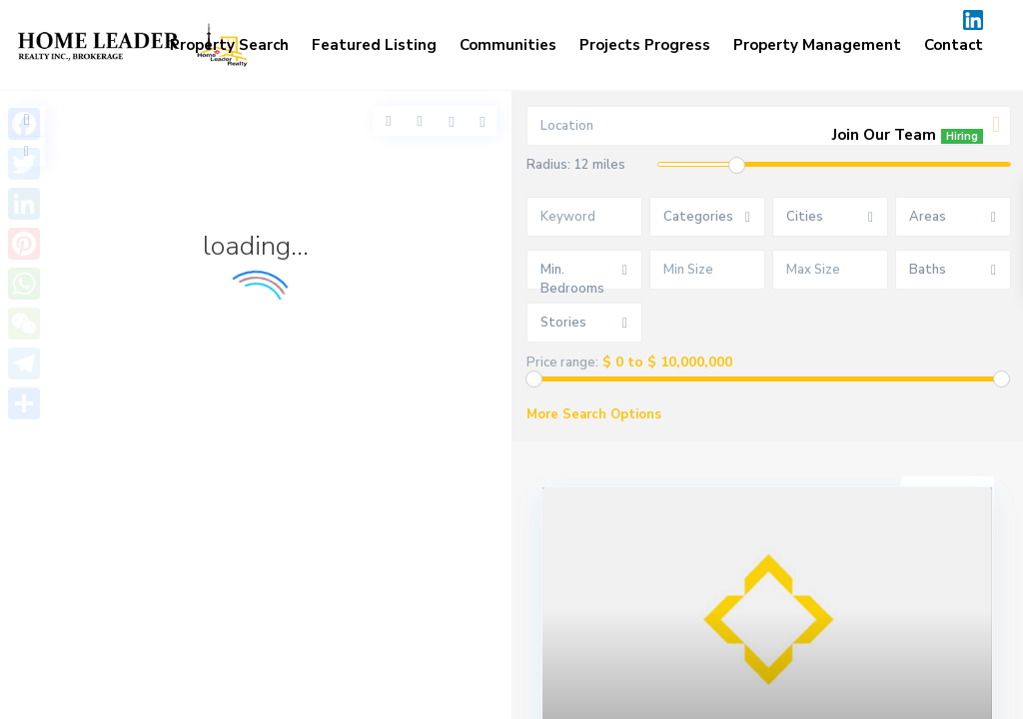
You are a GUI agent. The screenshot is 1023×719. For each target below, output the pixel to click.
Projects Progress (644, 45)
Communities (508, 45)
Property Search (229, 45)
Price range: (562, 363)
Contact (953, 45)
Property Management (817, 45)
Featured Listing (374, 45)
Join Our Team (907, 135)
